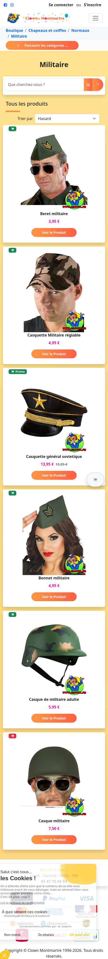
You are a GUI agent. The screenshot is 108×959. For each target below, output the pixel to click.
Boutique (14, 30)
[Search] (44, 84)
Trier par (25, 118)
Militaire (19, 36)
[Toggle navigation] (95, 18)
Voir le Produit (54, 232)
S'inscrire (92, 4)
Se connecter (61, 4)
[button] (95, 479)
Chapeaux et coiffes (47, 30)
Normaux (80, 30)
